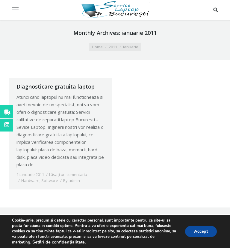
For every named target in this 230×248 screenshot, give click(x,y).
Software (49, 180)
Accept (201, 231)
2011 (113, 47)
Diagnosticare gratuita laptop (55, 86)
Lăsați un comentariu (68, 174)
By (71, 180)
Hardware (30, 180)
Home (97, 47)
